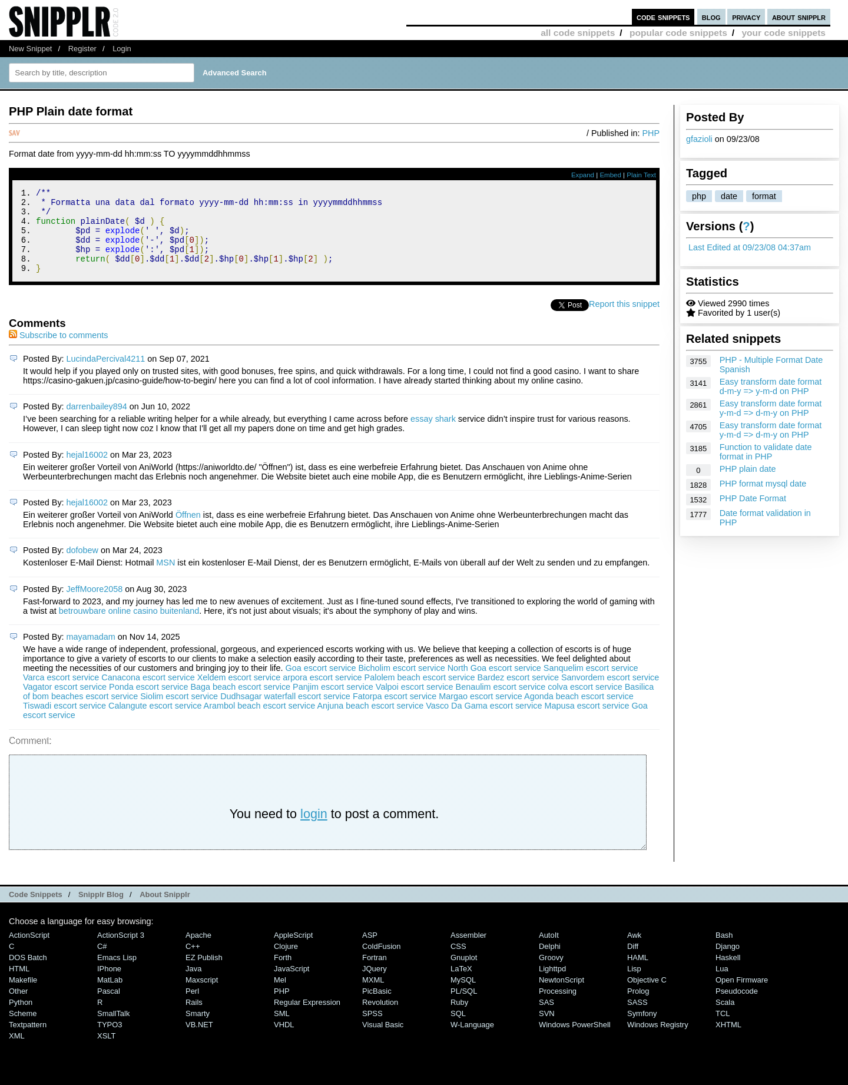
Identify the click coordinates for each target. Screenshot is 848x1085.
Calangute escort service (154, 721)
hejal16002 (87, 470)
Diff (632, 962)
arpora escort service (322, 693)
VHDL (284, 1040)
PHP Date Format (753, 498)
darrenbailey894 (97, 422)
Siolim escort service (179, 712)
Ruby (459, 1018)
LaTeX (461, 984)
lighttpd (552, 984)
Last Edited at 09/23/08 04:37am (749, 247)
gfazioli (699, 139)
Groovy (551, 973)
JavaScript (291, 984)
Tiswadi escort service (64, 721)
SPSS (372, 1029)
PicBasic (377, 1007)
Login (121, 48)
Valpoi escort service (414, 702)
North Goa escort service (494, 684)
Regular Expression (307, 1018)
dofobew (82, 566)
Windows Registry (657, 1040)
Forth (283, 973)
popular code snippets (678, 33)
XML (17, 1051)
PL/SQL (463, 1007)
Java (193, 984)
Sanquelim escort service (591, 684)
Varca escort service (61, 693)
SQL (458, 1029)
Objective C (647, 995)
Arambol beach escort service (260, 721)
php (699, 196)
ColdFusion (381, 962)
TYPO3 (109, 1040)
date (729, 196)
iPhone (109, 984)
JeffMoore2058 (95, 605)
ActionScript (29, 951)
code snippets (663, 17)
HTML (19, 984)
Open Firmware (742, 995)
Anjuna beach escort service (370, 721)
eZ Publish (204, 973)
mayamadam (91, 652)
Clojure (286, 962)
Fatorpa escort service (394, 712)
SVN (547, 1029)
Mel (280, 995)
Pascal (108, 1007)
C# (102, 962)
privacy (746, 17)
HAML (637, 973)
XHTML (728, 1040)
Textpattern (28, 1040)
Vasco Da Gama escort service (484, 721)
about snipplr (799, 17)
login (313, 829)
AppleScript (293, 951)
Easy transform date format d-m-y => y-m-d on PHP (771, 386)
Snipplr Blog (101, 910)
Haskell (728, 973)
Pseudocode (737, 1007)
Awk (634, 951)
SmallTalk (113, 1029)
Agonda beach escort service (579, 712)
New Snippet (30, 48)
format (764, 196)
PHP (651, 133)
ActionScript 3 (120, 951)
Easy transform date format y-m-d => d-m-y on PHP (771, 408)
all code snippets (578, 33)
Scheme (23, 1029)
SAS (546, 1018)
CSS (458, 962)
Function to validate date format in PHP (766, 451)
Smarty (198, 1029)
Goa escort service (321, 684)
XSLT (106, 1051)
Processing (558, 1007)
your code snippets (783, 33)
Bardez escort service (518, 693)
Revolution (380, 1018)
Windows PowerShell (575, 1040)
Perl (192, 1007)
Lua (722, 984)
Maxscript (202, 995)
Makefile (23, 995)
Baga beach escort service (241, 702)
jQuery (374, 984)
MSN (165, 578)
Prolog (638, 1007)
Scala (725, 1018)
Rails (194, 1018)
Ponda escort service (148, 702)
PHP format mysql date (763, 483)
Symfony (642, 1029)
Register (82, 48)
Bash (724, 951)
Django (728, 962)
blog (711, 17)
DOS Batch (28, 973)
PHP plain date (748, 469)
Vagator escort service (65, 702)
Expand (582, 174)
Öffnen (188, 530)
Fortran (374, 973)
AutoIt (549, 951)
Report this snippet (624, 320)
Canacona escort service (147, 693)
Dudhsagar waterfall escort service (285, 712)
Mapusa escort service (586, 721)
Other (18, 1007)
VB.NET (199, 1040)
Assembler (468, 951)
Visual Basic (382, 1040)
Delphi (550, 962)
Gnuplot (463, 973)
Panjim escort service (333, 702)
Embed (610, 174)
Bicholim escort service (402, 684)
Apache (198, 951)
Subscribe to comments (58, 351)
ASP (369, 951)
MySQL (463, 995)
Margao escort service (480, 712)
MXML (373, 995)
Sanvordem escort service (610, 693)
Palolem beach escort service (420, 693)
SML (282, 1029)
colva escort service (585, 702)
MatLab (109, 995)
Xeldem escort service (239, 693)
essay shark (433, 434)
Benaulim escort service (501, 702)
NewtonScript (561, 995)
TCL (723, 1029)
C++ (193, 962)
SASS (637, 1018)
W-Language (472, 1040)
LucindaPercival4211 (106, 374)
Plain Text (641, 174)
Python (20, 1018)
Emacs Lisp (117, 973)
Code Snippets (35, 910)
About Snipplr (165, 910)
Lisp (634, 984)
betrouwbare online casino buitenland (129, 626)
